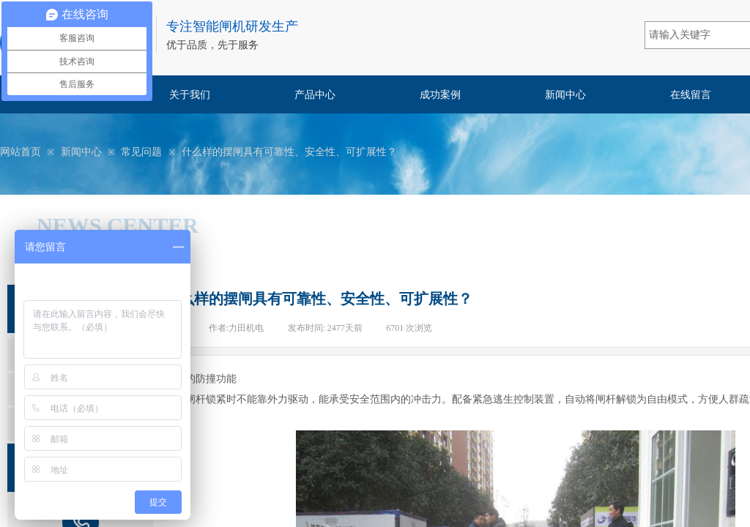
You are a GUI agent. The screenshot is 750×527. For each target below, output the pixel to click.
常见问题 (141, 151)
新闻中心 (565, 94)
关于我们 (189, 94)
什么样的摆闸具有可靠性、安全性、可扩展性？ (289, 151)
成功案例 (440, 94)
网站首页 (20, 151)
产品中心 (314, 94)
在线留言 (690, 94)
